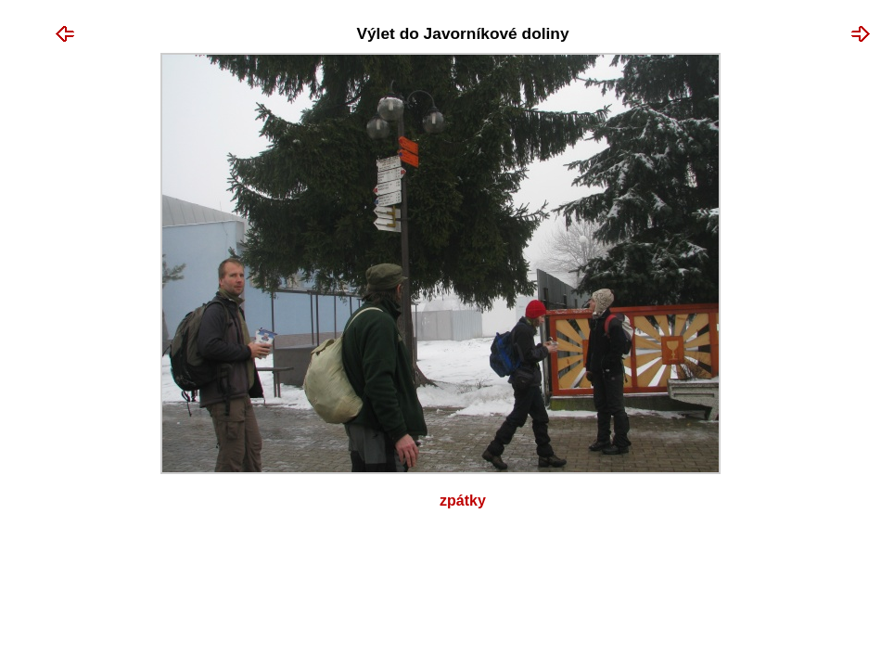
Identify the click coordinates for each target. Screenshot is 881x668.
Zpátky (463, 500)
